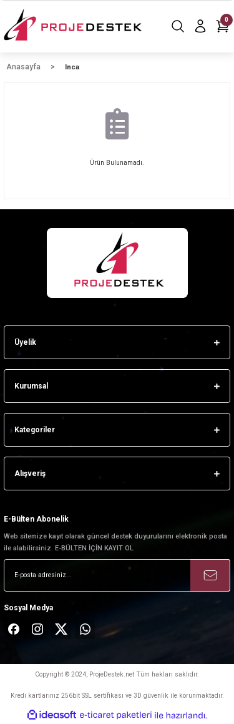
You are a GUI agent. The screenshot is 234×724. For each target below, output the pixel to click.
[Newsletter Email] (117, 575)
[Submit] (210, 575)
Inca (72, 67)
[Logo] (74, 26)
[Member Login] (200, 26)
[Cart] (222, 26)
